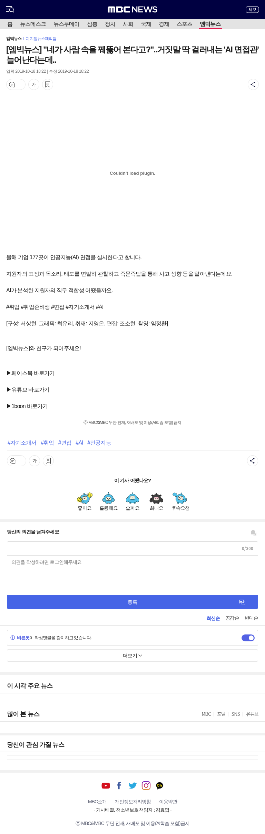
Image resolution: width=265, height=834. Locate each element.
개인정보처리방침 (133, 801)
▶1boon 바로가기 (27, 406)
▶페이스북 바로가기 (30, 373)
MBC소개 (97, 801)
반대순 (251, 618)
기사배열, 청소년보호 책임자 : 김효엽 (132, 810)
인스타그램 (146, 785)
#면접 (64, 442)
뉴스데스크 (33, 24)
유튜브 (105, 785)
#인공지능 (99, 442)
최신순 (213, 618)
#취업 (47, 442)
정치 (110, 24)
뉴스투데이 (66, 24)
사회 (128, 24)
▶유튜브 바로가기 (27, 389)
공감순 (232, 618)
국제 (146, 24)
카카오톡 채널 (159, 785)
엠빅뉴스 (210, 24)
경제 (164, 24)
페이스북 (119, 785)
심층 (92, 24)
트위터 (132, 785)
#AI (79, 442)
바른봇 (19, 637)
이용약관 (168, 801)
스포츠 (184, 24)
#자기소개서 (22, 442)
